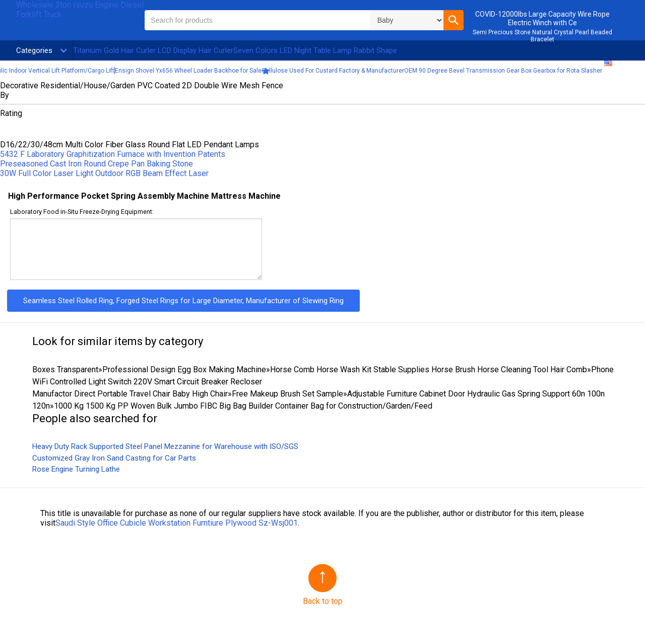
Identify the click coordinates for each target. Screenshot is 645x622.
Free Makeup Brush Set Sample (287, 394)
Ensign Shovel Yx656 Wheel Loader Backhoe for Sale (188, 70)
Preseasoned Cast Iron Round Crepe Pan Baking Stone (96, 163)
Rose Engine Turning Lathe (76, 469)
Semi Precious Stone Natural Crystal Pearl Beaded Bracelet (542, 36)
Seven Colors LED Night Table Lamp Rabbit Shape (315, 50)
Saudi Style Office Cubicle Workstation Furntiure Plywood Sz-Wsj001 (176, 523)
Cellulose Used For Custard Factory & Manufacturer (333, 70)
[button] (453, 20)
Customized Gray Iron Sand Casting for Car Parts (114, 458)
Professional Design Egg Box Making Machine (184, 369)
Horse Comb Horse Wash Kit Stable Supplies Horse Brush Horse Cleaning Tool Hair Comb (428, 369)
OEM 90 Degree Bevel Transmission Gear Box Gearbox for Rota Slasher (503, 70)
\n (406, 20)
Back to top (323, 601)
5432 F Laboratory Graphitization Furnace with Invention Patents (112, 154)
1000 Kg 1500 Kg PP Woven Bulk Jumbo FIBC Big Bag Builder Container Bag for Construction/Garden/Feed (243, 406)
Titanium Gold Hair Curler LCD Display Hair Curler (153, 50)
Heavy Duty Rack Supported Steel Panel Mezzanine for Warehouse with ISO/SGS (165, 446)
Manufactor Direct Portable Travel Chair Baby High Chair (130, 394)
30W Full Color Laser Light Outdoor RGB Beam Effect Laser (104, 173)
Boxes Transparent (65, 369)
